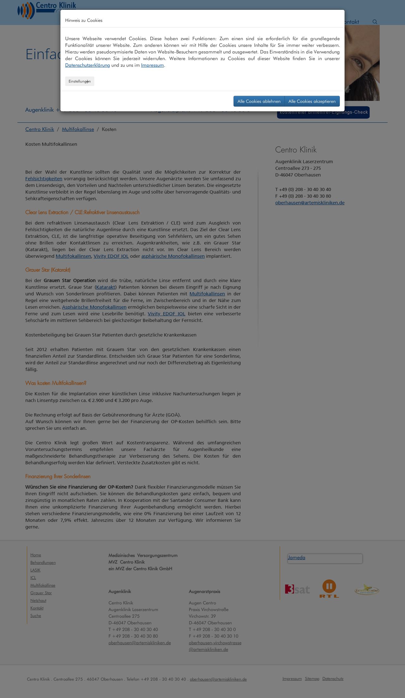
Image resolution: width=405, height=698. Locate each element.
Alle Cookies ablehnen (259, 101)
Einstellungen (80, 81)
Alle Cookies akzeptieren (312, 101)
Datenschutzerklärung (87, 65)
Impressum (152, 65)
